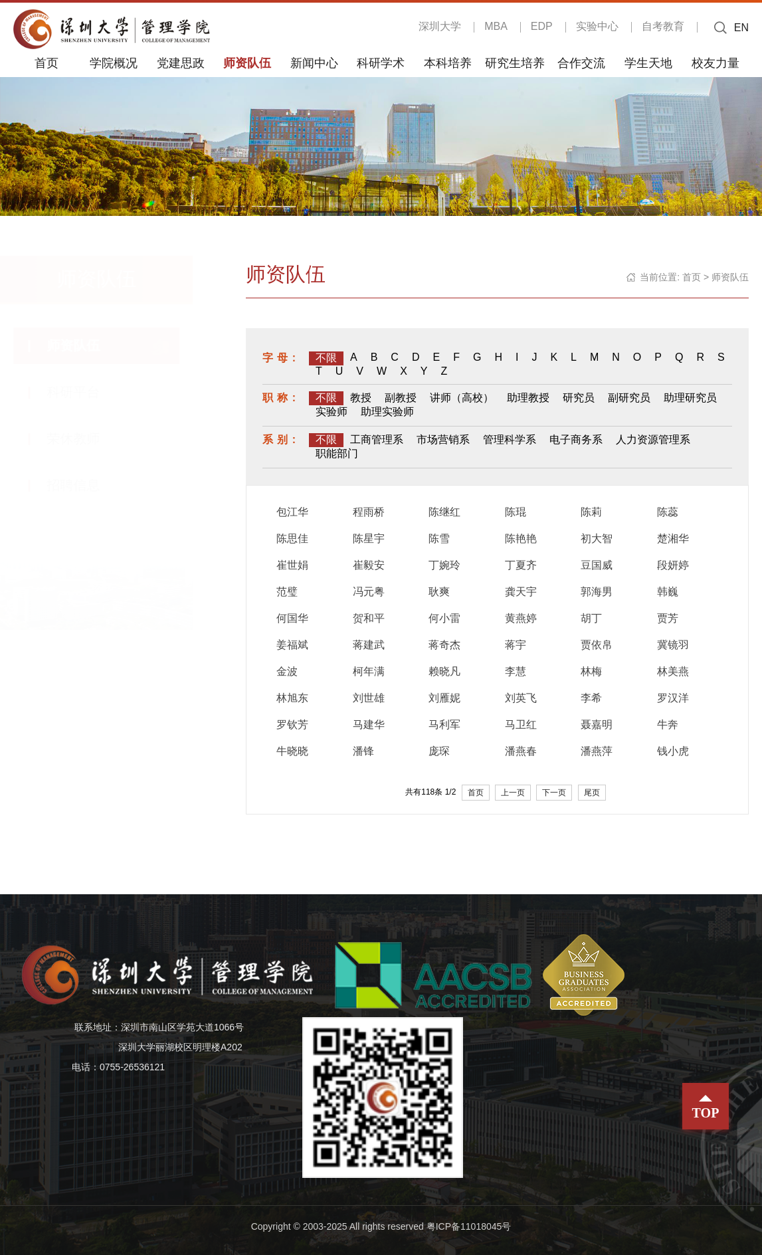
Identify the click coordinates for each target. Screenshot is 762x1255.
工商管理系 (376, 439)
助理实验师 (387, 411)
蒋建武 (369, 644)
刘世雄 (369, 698)
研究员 (579, 397)
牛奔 (667, 724)
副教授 (401, 397)
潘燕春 (521, 751)
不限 (326, 357)
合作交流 (581, 62)
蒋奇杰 (444, 644)
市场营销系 (443, 439)
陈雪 (439, 538)
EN (741, 27)
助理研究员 (690, 397)
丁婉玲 (444, 565)
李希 (591, 698)
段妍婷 (673, 565)
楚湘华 (673, 538)
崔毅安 (369, 565)
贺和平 (369, 618)
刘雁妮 (444, 698)
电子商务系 (576, 439)
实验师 (331, 411)
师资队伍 (247, 62)
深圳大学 (440, 26)
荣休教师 (86, 438)
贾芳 (667, 618)
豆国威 (597, 565)
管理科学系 (509, 439)
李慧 (515, 671)
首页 (46, 62)
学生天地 (648, 62)
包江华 (292, 512)
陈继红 (444, 512)
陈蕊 (667, 512)
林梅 (591, 671)
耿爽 (439, 591)
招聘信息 (86, 485)
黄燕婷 (521, 618)
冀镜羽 (673, 644)
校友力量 (715, 62)
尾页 (592, 792)
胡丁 (591, 618)
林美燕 (673, 671)
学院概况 (114, 62)
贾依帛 (597, 644)
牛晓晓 (292, 751)
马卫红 (521, 724)
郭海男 (597, 591)
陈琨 (515, 512)
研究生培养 (515, 62)
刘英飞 (521, 698)
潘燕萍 (597, 751)
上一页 (513, 792)
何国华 (292, 618)
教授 (360, 397)
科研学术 (381, 62)
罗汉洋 (673, 698)
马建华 (369, 724)
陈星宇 (369, 538)
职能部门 (337, 453)
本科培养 (448, 62)
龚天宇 (521, 591)
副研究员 (629, 397)
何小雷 (444, 618)
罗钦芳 (292, 724)
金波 (287, 671)
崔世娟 (292, 565)
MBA (496, 26)
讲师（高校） (462, 397)
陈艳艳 (521, 538)
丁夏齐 (521, 565)
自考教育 (663, 26)
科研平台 (86, 392)
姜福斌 (292, 644)
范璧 (287, 591)
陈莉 (591, 512)
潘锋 (363, 751)
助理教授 (528, 397)
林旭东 (292, 698)
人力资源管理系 (653, 439)
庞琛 (439, 751)
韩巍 (667, 591)
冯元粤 (369, 591)
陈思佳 (292, 538)
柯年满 (369, 671)
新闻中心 (314, 62)
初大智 (597, 538)
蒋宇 (515, 644)
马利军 (444, 724)
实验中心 (597, 26)
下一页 (554, 792)
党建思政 (181, 62)
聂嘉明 (597, 724)
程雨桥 (369, 512)
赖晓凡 (444, 671)
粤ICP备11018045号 (469, 1226)
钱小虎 (673, 751)
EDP (542, 26)
